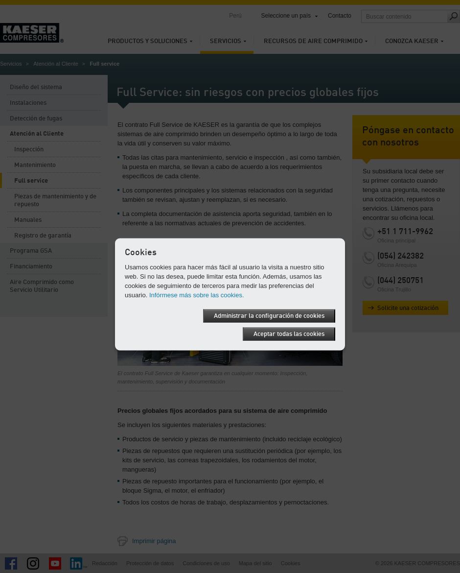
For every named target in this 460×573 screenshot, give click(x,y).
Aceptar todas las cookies (288, 334)
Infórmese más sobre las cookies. (196, 295)
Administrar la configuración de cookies (269, 316)
